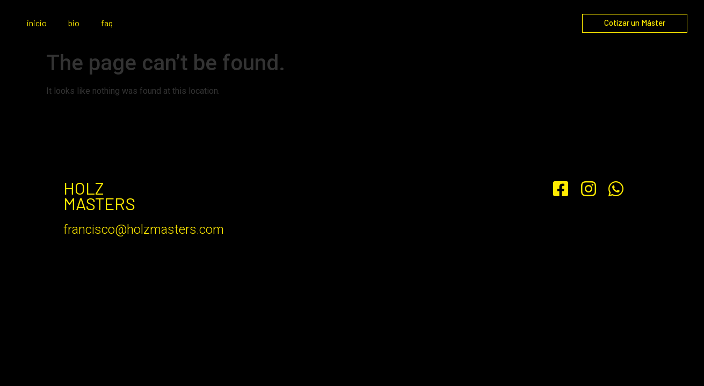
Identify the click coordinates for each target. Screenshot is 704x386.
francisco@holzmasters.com (143, 229)
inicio (37, 23)
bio (73, 23)
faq (107, 23)
